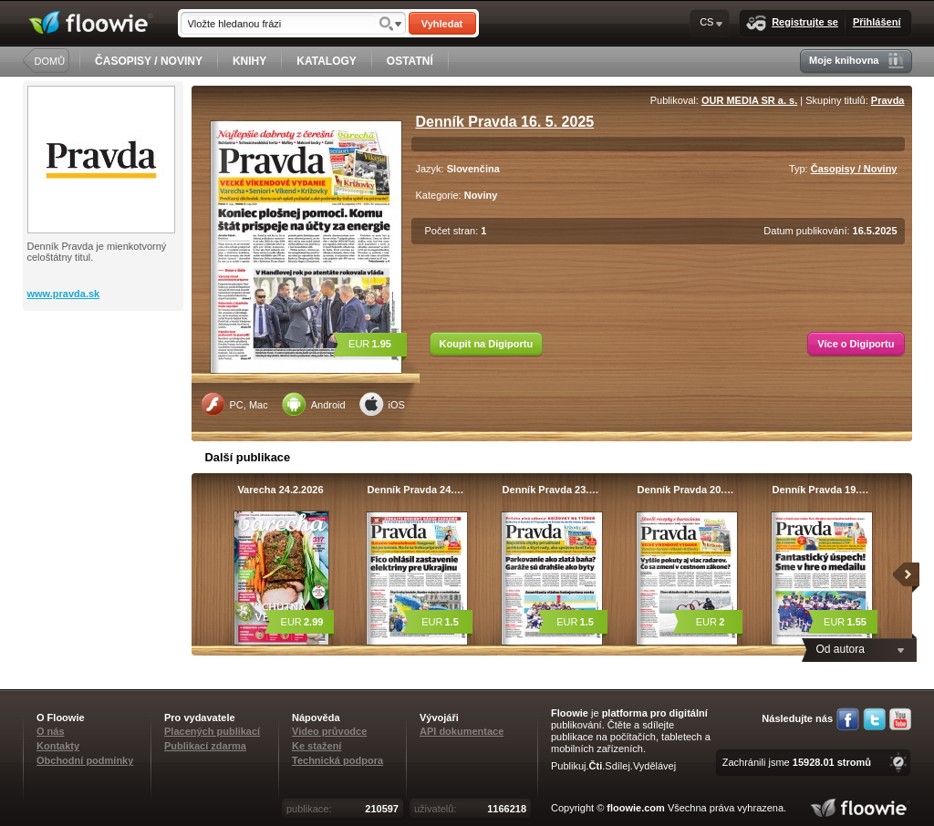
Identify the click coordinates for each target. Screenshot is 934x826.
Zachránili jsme (796, 762)
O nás (50, 731)
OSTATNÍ (410, 61)
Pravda (888, 100)
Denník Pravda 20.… (686, 489)
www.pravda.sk (63, 293)
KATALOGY (326, 61)
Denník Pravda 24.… (416, 489)
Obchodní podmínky (84, 760)
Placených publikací (212, 731)
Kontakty (57, 745)
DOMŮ (50, 61)
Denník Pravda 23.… (551, 489)
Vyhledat (441, 23)
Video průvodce (329, 731)
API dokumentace (461, 731)
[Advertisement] (105, 383)
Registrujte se (792, 23)
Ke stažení (316, 745)
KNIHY (249, 61)
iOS (382, 404)
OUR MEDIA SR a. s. (749, 100)
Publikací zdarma (205, 745)
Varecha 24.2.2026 (280, 489)
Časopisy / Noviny (854, 168)
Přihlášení (877, 21)
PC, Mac (234, 404)
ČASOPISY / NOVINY (148, 61)
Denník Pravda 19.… (821, 489)
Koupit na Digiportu (487, 343)
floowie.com (636, 807)
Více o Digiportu (855, 343)
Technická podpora (337, 760)
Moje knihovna (856, 60)
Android (314, 404)
